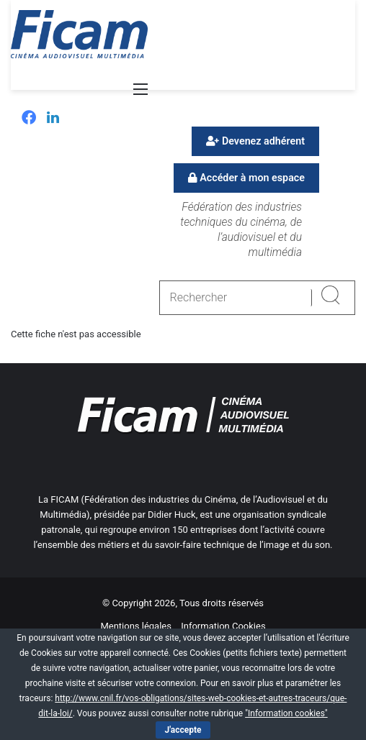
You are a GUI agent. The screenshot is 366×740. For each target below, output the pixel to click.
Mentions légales (135, 626)
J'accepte (182, 730)
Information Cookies (223, 626)
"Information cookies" (286, 713)
